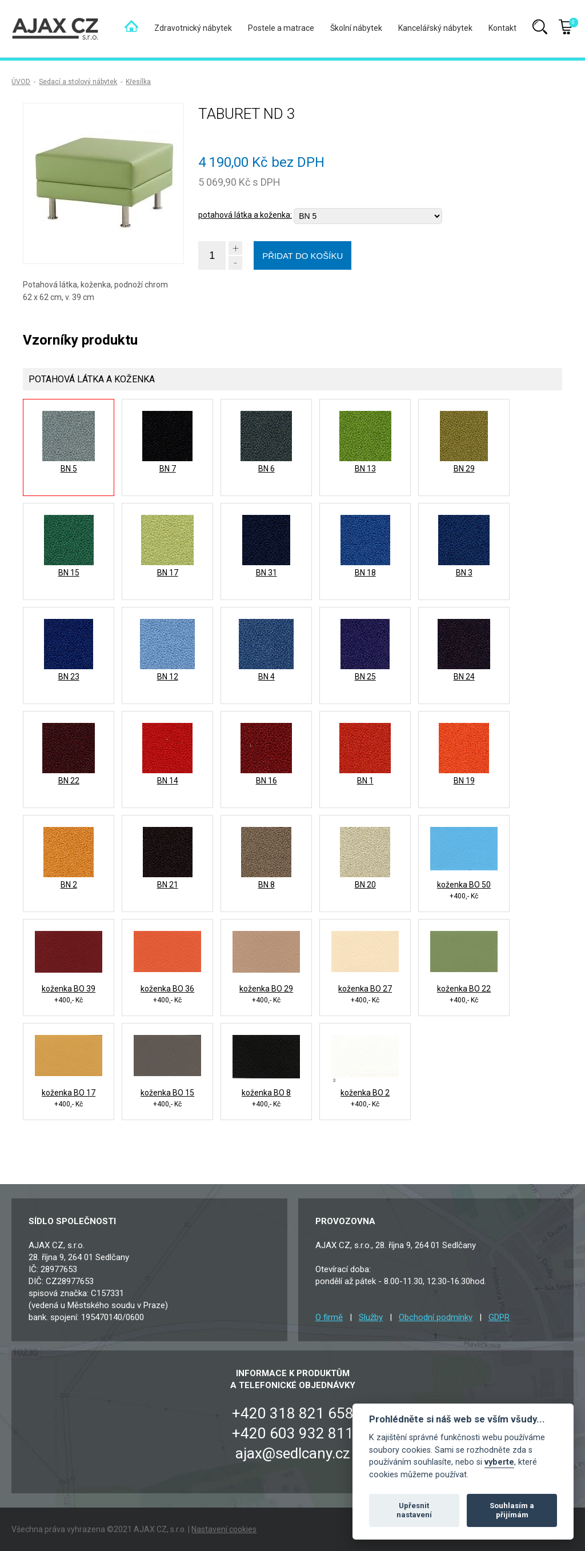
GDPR (499, 1317)
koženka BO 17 (68, 1092)
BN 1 (365, 780)
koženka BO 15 (167, 1092)
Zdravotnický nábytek (193, 28)
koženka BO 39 (68, 988)
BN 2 (69, 884)
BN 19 (464, 780)
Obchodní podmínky (435, 1317)
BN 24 (464, 676)
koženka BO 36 (167, 988)
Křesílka (138, 82)
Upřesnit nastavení (414, 1510)
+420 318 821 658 (293, 1413)
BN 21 (167, 884)
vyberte (499, 1462)
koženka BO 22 (464, 988)
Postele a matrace (281, 28)
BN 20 (365, 884)
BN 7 (167, 468)
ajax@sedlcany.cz (292, 1453)
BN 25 (365, 676)
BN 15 (68, 572)
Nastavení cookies (224, 1529)
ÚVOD (20, 82)
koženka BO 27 (365, 988)
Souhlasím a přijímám (512, 1510)
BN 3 (464, 572)
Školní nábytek (356, 28)
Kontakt (502, 28)
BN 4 (266, 676)
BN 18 (365, 572)
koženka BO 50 (464, 884)
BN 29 (464, 468)
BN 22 (68, 780)
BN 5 (69, 468)
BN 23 (68, 676)
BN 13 (365, 468)
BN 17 (167, 572)
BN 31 (266, 572)
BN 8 (266, 884)
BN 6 (266, 468)
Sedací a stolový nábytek (78, 82)
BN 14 (167, 780)
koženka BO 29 (266, 988)
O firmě (329, 1317)
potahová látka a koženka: (245, 214)
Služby (371, 1317)
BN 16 (266, 780)
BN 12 (167, 676)
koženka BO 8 (266, 1092)
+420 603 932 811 (293, 1433)
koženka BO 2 (365, 1092)
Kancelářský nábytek (435, 28)
